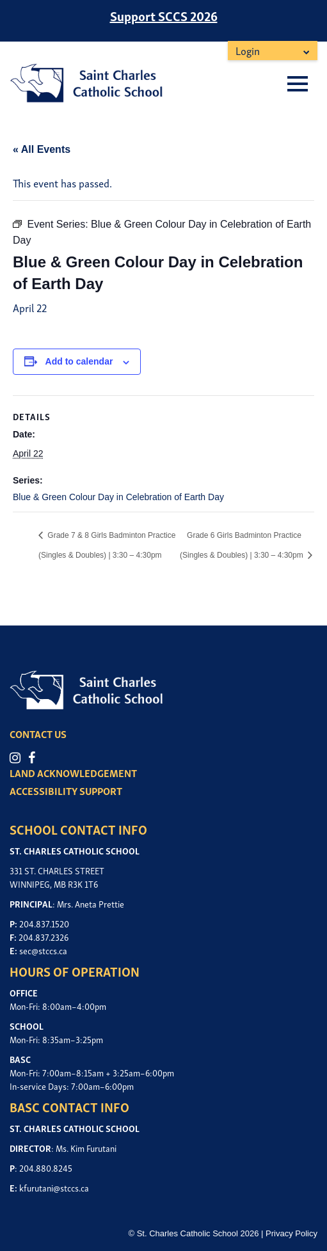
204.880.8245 (45, 1167)
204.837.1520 (44, 923)
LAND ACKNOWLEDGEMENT (73, 772)
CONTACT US (38, 733)
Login (247, 50)
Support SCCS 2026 (164, 15)
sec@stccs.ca (43, 950)
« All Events (41, 149)
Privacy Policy (291, 1233)
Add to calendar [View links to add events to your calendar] (79, 361)
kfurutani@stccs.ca (54, 1187)
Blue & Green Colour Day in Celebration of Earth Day (118, 497)
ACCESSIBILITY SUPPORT (66, 790)
